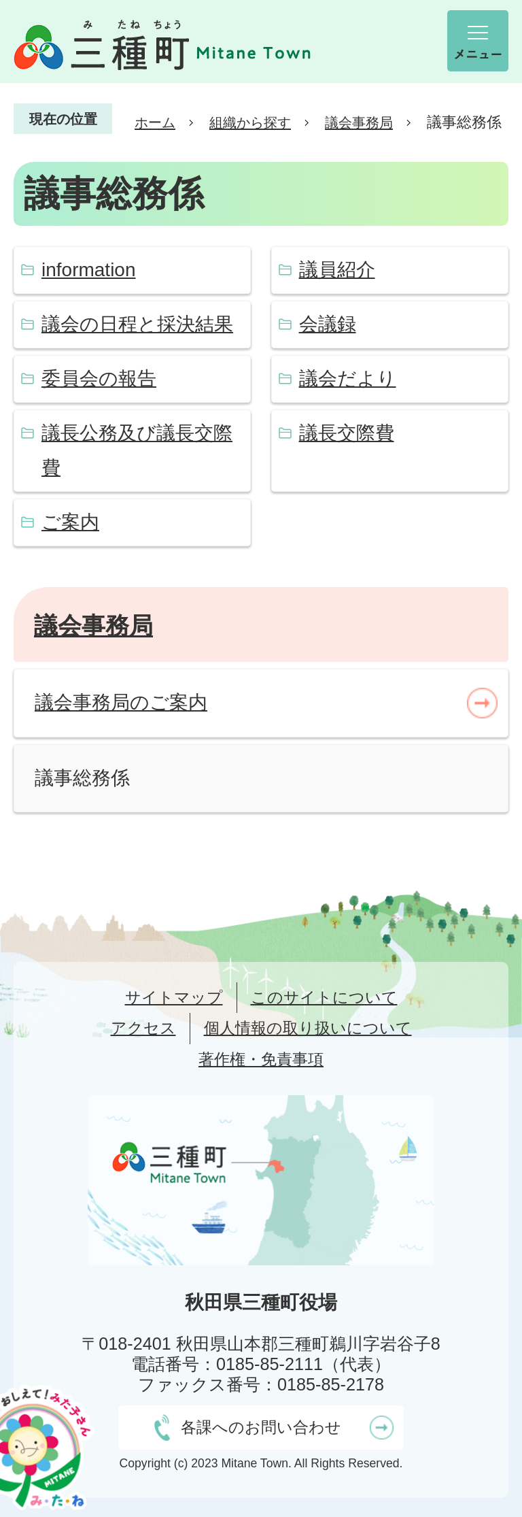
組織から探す (250, 122)
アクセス (143, 1028)
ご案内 (70, 522)
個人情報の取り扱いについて (308, 1028)
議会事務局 (359, 122)
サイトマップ (174, 997)
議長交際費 (346, 433)
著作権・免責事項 (261, 1059)
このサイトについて (324, 997)
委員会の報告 (98, 378)
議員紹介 (337, 269)
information (88, 269)
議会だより (347, 378)
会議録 (327, 324)
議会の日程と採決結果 (137, 324)
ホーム (155, 122)
